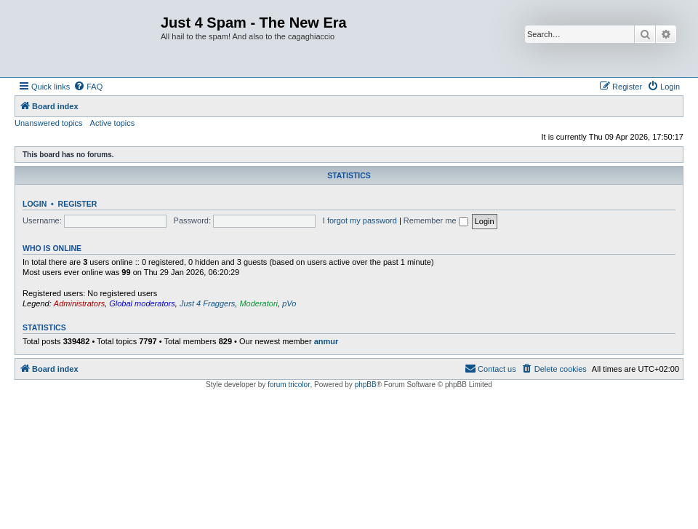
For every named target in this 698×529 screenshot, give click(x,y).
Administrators (79, 303)
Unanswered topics (49, 123)
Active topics (112, 123)
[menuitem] (88, 86)
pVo (289, 303)
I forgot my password (360, 220)
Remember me (436, 220)
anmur (326, 341)
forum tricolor (289, 385)
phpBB (366, 385)
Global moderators (142, 303)
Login (35, 203)
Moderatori (258, 303)
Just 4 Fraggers (207, 303)
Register (77, 203)
